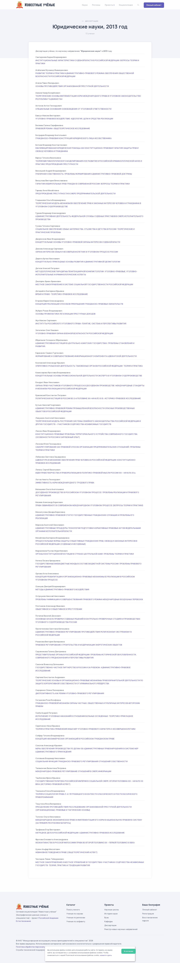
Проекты (109, 5)
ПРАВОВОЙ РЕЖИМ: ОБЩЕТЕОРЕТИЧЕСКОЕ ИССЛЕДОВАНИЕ (62, 128)
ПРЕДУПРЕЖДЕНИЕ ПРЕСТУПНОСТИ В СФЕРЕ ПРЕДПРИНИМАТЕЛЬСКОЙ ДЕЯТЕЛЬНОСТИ (75, 193)
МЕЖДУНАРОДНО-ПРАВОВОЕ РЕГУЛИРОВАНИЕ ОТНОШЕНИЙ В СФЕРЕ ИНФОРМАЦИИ (73, 771)
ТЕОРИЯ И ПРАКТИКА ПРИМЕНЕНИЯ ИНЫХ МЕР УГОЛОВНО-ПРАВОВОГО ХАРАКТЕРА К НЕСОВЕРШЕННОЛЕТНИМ (85, 729)
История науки (111, 913)
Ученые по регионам (75, 917)
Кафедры (108, 921)
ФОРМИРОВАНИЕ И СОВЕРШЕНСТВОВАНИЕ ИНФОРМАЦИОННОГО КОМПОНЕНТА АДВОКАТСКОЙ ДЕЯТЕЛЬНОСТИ (86, 356)
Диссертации (91, 21)
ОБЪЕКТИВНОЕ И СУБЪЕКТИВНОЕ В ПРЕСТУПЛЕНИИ (58, 609)
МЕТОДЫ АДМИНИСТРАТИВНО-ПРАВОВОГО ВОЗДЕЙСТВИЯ (62, 589)
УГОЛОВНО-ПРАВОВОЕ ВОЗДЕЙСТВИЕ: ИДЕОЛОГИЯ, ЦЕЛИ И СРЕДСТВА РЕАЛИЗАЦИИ (74, 118)
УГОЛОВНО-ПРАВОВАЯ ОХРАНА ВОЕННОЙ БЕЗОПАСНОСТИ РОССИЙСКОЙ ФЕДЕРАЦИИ (74, 333)
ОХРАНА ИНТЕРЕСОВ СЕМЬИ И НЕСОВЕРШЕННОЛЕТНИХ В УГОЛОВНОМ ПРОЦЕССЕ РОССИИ (76, 252)
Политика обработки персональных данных (36, 947)
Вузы (106, 917)
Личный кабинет (154, 5)
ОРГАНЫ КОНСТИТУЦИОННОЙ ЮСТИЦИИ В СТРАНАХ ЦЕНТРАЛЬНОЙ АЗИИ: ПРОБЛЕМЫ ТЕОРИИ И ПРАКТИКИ (84, 554)
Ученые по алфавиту (75, 921)
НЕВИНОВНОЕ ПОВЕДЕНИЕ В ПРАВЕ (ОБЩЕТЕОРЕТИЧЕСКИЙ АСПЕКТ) (66, 852)
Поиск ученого (73, 909)
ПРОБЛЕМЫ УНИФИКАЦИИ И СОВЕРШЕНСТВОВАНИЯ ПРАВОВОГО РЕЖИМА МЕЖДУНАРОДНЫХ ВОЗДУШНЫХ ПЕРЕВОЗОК (89, 599)
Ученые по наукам (74, 913)
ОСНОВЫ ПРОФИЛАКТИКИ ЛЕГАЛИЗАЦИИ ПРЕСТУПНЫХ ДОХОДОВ (65, 314)
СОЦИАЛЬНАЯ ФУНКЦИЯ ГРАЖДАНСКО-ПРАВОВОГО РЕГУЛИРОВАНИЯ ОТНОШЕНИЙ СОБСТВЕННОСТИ (81, 761)
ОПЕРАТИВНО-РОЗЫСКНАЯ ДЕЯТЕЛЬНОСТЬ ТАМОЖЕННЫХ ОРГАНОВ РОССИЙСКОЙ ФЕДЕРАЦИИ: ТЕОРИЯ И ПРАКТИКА (89, 366)
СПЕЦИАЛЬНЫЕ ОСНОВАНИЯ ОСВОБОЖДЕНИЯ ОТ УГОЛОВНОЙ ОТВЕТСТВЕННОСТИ (73, 109)
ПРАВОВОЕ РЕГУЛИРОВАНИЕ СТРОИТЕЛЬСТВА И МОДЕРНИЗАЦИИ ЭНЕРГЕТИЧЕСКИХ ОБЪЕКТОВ (78, 645)
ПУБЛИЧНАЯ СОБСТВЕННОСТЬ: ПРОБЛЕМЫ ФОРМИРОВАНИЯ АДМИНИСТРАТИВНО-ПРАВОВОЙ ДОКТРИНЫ (83, 174)
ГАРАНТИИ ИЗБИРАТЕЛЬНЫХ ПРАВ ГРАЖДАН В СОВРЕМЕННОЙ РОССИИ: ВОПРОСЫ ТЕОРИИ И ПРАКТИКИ (82, 183)
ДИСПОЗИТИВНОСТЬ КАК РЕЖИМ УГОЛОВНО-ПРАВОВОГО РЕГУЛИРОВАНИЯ (69, 693)
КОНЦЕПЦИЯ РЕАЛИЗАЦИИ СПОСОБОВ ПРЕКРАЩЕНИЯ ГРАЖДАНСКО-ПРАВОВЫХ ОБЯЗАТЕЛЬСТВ (79, 304)
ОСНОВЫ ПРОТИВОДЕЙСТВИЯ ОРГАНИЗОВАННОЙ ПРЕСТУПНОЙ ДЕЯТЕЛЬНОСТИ (72, 86)
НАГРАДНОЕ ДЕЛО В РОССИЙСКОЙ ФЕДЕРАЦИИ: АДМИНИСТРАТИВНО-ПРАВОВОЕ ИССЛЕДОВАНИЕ (80, 832)
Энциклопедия (126, 5)
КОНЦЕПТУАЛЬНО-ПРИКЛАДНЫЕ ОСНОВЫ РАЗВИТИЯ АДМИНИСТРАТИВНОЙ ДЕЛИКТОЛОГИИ (77, 261)
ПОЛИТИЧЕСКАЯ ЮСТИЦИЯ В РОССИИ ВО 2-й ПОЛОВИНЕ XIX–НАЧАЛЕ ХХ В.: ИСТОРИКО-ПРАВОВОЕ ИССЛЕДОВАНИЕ (88, 398)
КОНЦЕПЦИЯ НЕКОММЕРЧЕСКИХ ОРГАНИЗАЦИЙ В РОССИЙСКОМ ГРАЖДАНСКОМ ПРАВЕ (74, 738)
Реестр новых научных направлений (120, 929)
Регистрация (148, 913)
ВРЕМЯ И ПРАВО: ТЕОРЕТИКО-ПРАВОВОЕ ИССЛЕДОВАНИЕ (61, 294)
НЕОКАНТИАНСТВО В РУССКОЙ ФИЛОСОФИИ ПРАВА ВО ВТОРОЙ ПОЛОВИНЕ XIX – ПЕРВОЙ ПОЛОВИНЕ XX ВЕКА (85, 842)
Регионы (96, 5)
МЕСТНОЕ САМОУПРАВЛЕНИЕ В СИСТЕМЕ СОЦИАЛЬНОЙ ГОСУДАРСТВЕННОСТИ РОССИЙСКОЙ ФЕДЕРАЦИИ (84, 284)
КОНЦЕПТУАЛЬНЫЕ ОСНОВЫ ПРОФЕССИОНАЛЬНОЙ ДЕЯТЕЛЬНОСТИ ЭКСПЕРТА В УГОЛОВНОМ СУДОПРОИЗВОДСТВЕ (88, 375)
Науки (84, 5)
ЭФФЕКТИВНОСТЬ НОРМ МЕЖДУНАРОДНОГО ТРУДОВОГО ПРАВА (64, 482)
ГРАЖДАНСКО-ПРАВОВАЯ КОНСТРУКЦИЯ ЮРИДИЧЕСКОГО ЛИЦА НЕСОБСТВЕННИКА (73, 138)
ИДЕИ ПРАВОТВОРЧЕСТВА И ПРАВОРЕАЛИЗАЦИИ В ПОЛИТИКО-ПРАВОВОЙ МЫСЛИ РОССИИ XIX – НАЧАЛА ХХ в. (85, 473)
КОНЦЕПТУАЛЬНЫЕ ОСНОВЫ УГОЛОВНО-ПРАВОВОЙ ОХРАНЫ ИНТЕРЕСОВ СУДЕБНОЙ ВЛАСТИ (77, 242)
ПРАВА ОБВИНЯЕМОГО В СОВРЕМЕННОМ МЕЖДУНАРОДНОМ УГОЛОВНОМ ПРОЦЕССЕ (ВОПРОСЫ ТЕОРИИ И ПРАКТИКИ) (89, 505)
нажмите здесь (106, 955)
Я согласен (128, 951)
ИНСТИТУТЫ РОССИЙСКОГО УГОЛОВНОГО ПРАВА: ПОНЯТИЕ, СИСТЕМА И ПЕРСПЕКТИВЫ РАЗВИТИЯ (80, 323)
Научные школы (111, 909)
